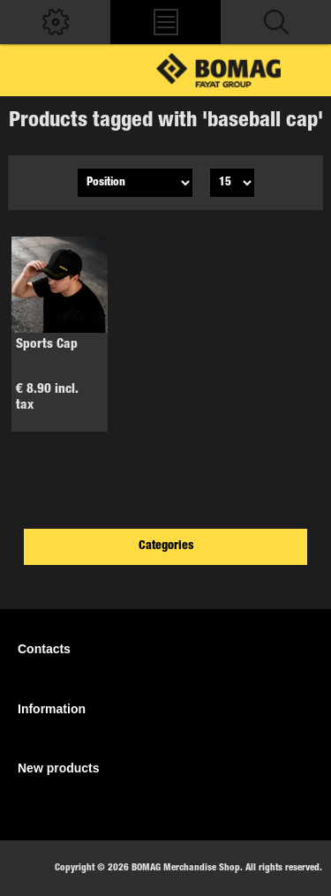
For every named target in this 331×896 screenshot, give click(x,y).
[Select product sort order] (135, 183)
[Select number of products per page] (232, 183)
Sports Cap (47, 344)
